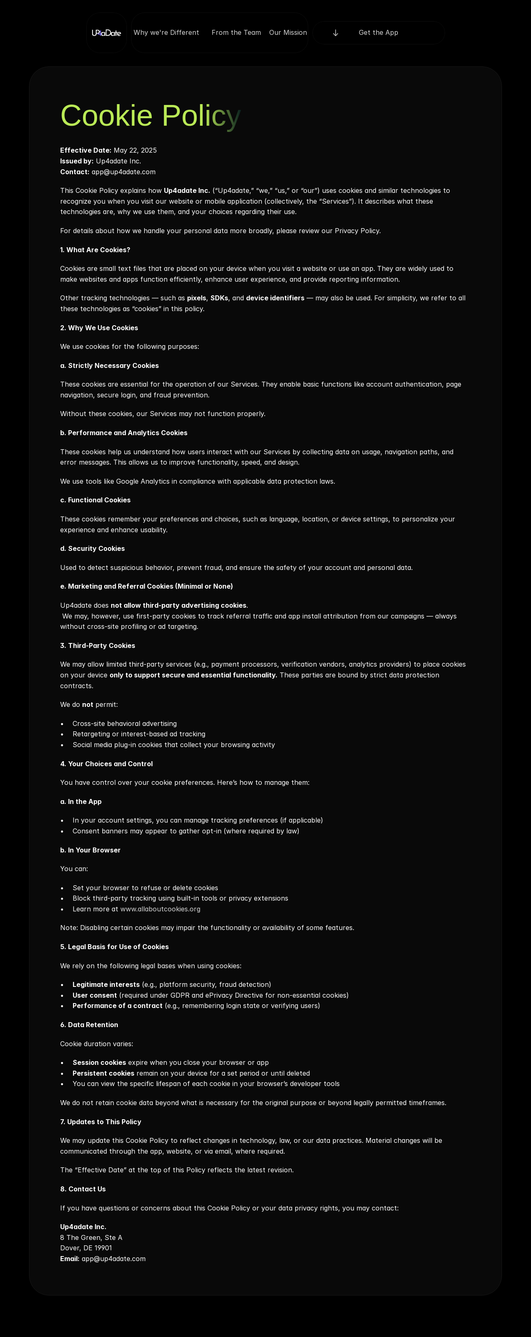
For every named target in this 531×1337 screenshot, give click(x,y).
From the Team (236, 32)
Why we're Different (168, 32)
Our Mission (288, 32)
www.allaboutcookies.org (159, 909)
